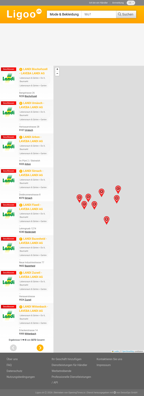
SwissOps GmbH (129, 392)
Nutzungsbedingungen (21, 377)
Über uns (12, 359)
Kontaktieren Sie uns (109, 359)
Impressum (104, 365)
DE (130, 2)
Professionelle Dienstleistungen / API (71, 379)
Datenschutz (14, 371)
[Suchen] (126, 14)
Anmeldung (118, 2)
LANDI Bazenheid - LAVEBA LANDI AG (33, 241)
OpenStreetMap (128, 351)
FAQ (9, 365)
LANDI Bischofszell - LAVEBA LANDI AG (33, 71)
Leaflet (115, 351)
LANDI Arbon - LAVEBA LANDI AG (31, 139)
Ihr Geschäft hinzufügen (66, 359)
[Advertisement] (72, 44)
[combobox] (64, 14)
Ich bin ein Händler (98, 2)
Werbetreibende (61, 371)
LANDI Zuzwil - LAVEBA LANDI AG (31, 275)
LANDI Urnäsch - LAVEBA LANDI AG (31, 105)
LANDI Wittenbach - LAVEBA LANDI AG (33, 309)
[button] (101, 193)
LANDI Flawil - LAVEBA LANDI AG (31, 207)
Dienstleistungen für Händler (69, 365)
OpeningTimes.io (76, 392)
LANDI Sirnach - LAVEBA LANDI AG (31, 173)
